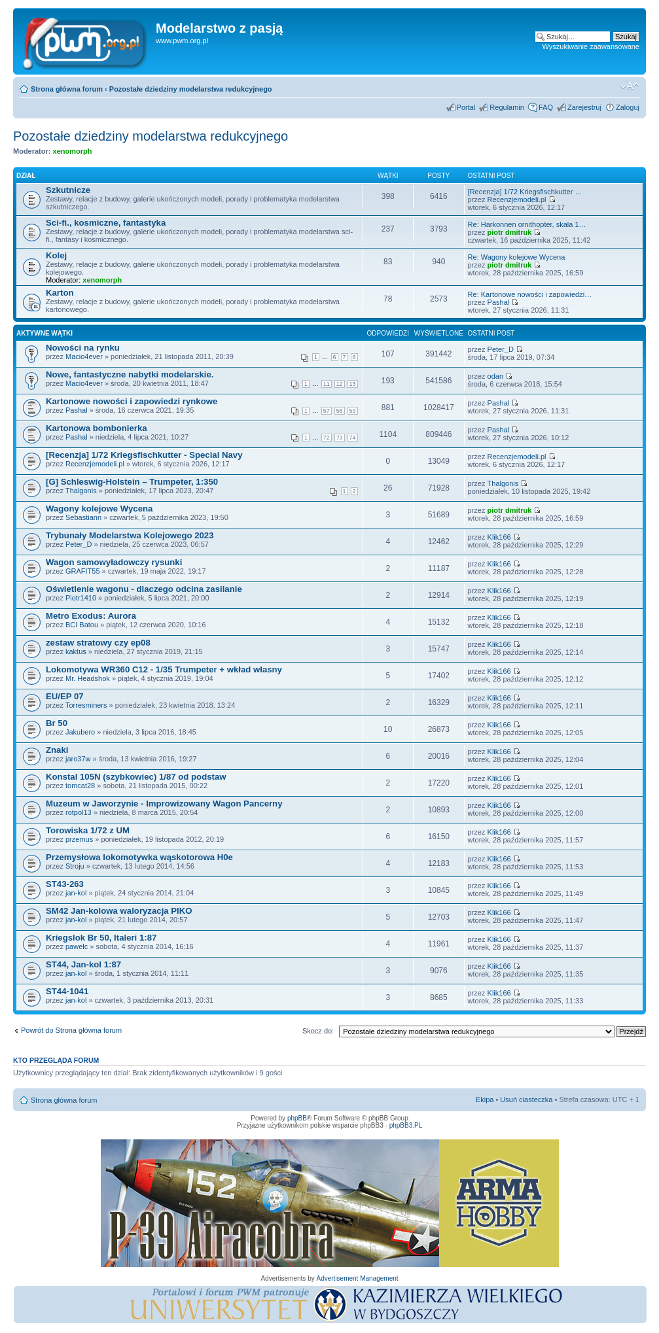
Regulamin (507, 107)
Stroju (74, 866)
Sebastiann (83, 517)
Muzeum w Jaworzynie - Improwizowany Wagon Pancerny (164, 803)
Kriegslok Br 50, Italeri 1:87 (101, 938)
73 (339, 437)
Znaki (57, 750)
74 (352, 437)
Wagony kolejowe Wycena (99, 508)
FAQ (546, 107)
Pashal (499, 302)
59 (352, 410)
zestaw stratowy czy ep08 (98, 643)
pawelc (76, 946)
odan (495, 376)
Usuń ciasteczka (526, 1099)
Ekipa (485, 1099)
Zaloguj (627, 107)
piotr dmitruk (510, 232)
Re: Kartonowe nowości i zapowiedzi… (530, 294)
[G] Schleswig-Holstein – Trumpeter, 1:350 (132, 482)
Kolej (56, 255)
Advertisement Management (357, 1278)
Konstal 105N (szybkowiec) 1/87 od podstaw (136, 777)
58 (339, 410)
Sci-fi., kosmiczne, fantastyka (106, 223)
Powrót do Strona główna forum (71, 1030)
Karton (60, 293)
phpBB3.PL (406, 1125)
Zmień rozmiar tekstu (629, 86)
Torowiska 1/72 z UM (88, 830)
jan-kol (75, 893)
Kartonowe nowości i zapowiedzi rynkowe (131, 401)
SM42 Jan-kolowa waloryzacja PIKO (119, 911)
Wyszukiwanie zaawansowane (591, 46)
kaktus (75, 651)
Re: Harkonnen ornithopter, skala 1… (527, 224)
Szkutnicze (68, 190)
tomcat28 (80, 785)
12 (339, 384)
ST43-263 (65, 884)
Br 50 (56, 723)
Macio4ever (84, 356)
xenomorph (72, 151)
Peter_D (501, 349)
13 (352, 384)
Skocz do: (318, 1031)
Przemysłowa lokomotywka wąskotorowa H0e (139, 857)
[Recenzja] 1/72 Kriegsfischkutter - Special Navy (144, 455)
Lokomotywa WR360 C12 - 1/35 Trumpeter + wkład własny (164, 669)
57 (326, 410)
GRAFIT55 (82, 571)
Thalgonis (81, 490)
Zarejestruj (584, 107)
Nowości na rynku (83, 348)
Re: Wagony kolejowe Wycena (516, 257)
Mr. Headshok (87, 678)
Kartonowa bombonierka (96, 428)
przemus (79, 839)
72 (326, 437)
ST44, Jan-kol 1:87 (83, 964)
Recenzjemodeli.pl (517, 199)
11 (326, 384)
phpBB (297, 1118)
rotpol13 (78, 812)
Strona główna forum (67, 89)
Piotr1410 (80, 598)
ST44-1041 (67, 991)
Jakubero (80, 732)
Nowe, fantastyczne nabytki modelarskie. (130, 374)
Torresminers (86, 705)
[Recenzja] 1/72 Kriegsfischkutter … (525, 192)
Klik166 (499, 537)
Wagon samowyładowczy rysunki (114, 562)
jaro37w (78, 759)
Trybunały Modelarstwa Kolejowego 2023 (130, 535)
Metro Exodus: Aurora (91, 616)
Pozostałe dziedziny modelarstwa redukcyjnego (190, 89)
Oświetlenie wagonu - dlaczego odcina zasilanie (144, 589)
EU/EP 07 (65, 696)
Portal (466, 107)
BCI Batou (81, 625)
